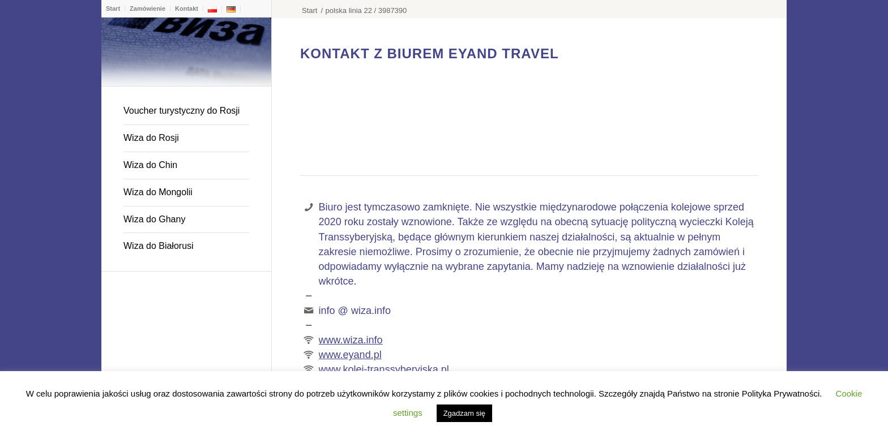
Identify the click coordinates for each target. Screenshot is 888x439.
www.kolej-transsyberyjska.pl (384, 369)
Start (113, 8)
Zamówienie (147, 8)
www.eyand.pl (350, 354)
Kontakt (186, 8)
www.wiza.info (351, 340)
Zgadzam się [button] (464, 413)
